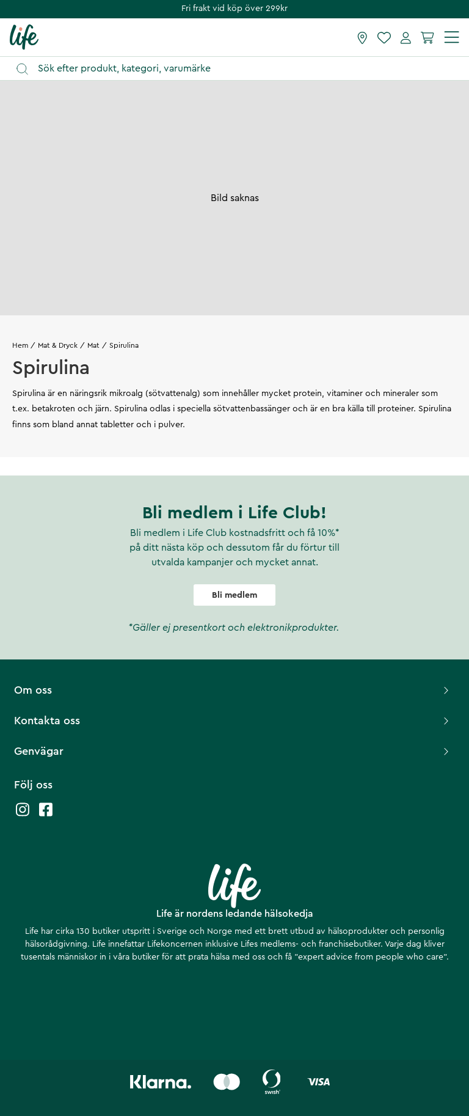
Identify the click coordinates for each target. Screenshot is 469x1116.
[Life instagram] (22, 816)
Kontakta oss (233, 720)
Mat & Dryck (58, 345)
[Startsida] (24, 37)
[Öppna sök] (240, 69)
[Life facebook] (46, 816)
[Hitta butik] (362, 37)
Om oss (233, 690)
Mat (93, 345)
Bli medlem (234, 595)
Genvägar (233, 751)
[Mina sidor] (406, 37)
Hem (20, 345)
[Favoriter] (384, 37)
